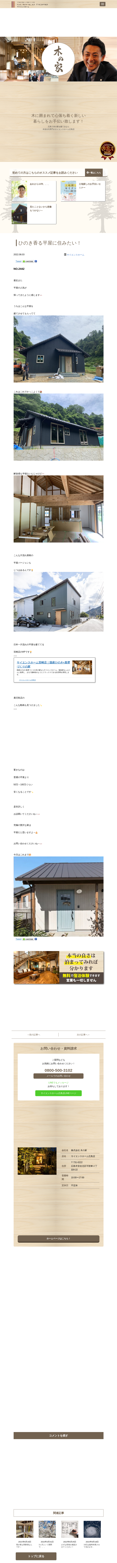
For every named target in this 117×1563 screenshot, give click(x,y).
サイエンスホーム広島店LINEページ (58, 1093)
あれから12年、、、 (40, 184)
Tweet (19, 261)
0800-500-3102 (58, 1070)
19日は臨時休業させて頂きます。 (92, 1546)
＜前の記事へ (33, 1035)
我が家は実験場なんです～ (24, 1546)
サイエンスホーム (75, 255)
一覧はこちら (94, 172)
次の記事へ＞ (83, 1035)
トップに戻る (36, 1556)
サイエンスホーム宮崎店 (26, 680)
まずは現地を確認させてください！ (69, 1546)
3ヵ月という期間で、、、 (45, 1546)
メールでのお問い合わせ (59, 1076)
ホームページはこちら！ (59, 1238)
